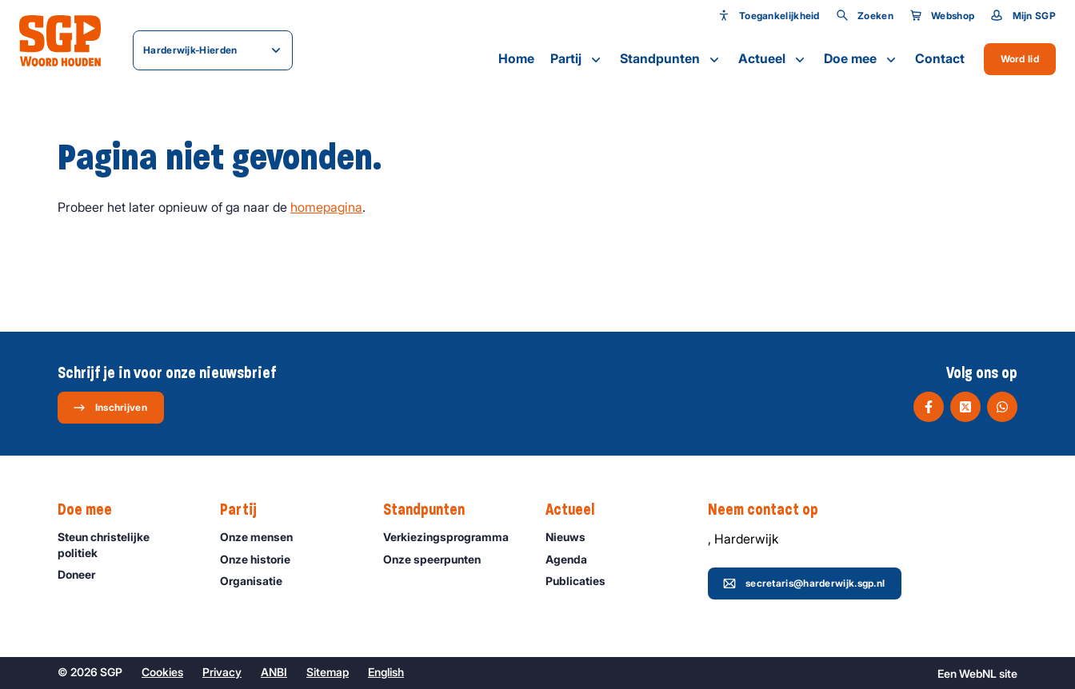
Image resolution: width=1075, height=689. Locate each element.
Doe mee (861, 59)
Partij (577, 59)
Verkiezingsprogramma (451, 536)
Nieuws (572, 536)
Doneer (84, 574)
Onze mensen (263, 536)
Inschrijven (110, 407)
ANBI (274, 672)
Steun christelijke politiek (126, 544)
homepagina (326, 207)
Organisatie (258, 580)
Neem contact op (771, 510)
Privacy (222, 672)
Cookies (162, 672)
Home (516, 58)
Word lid (1020, 59)
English (386, 672)
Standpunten (671, 59)
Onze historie (262, 559)
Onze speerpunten (439, 559)
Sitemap (327, 672)
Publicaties (582, 580)
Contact (940, 58)
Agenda (573, 559)
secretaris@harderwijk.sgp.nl (804, 583)
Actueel (773, 59)
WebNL (978, 673)
